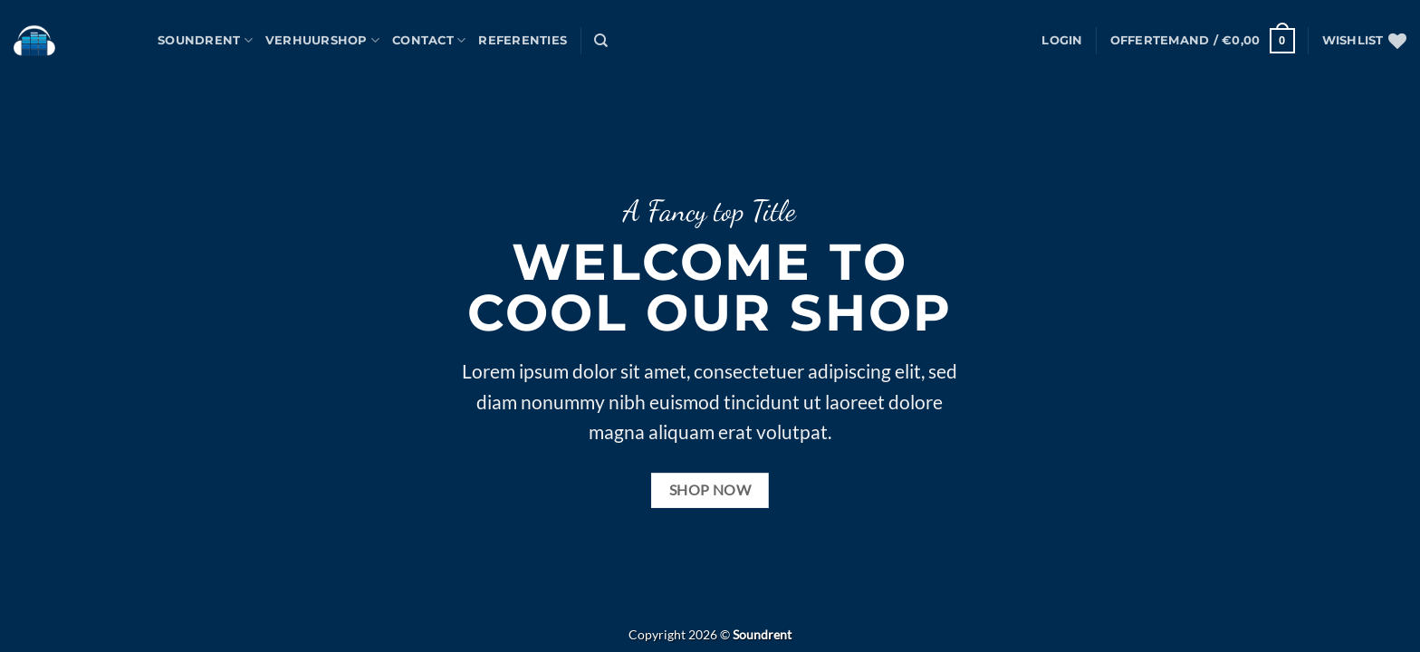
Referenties (522, 40)
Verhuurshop (322, 40)
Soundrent (205, 40)
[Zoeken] (601, 41)
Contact (428, 40)
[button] (1061, 41)
